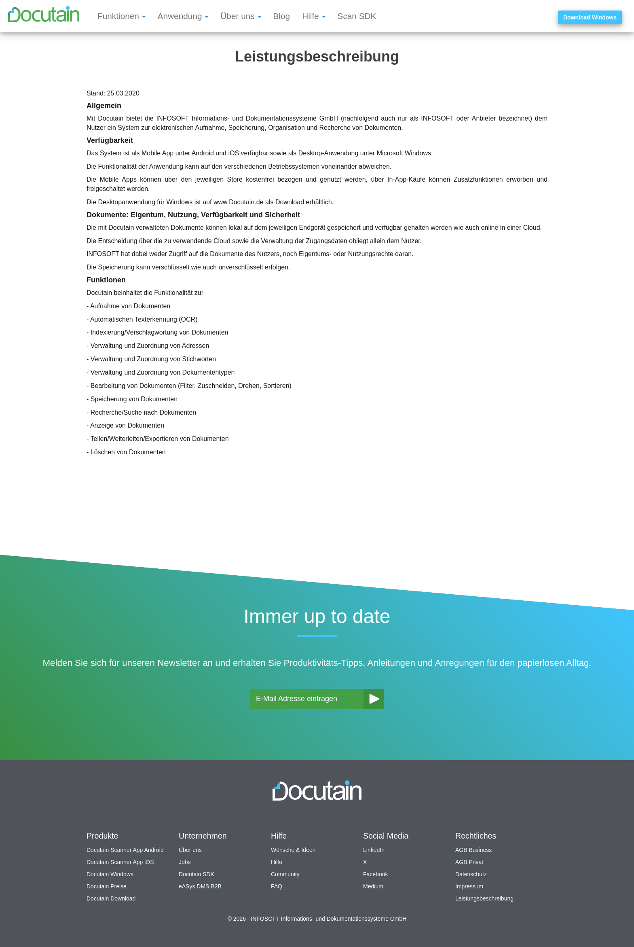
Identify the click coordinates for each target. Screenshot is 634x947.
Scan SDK (357, 16)
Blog (281, 16)
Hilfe (313, 16)
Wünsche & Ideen (293, 850)
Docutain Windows (110, 874)
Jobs (185, 862)
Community (285, 874)
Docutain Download (111, 898)
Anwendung (183, 16)
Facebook (375, 874)
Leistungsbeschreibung (484, 898)
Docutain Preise (107, 886)
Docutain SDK (196, 874)
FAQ (276, 886)
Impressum (469, 886)
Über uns (240, 16)
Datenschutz (471, 874)
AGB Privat (469, 862)
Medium (373, 886)
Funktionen (121, 16)
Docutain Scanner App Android (125, 850)
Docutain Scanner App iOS (120, 862)
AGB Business (473, 850)
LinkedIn (374, 850)
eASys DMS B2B (200, 886)
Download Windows (590, 17)
